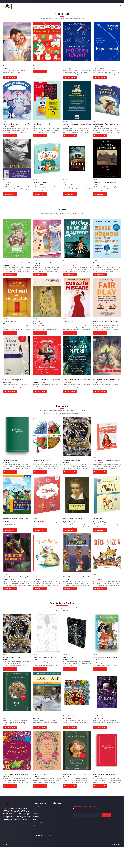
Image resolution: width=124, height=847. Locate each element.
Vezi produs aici (9, 77)
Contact (5, 845)
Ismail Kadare (36, 816)
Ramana (35, 810)
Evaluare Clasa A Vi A (39, 807)
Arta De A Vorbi (37, 823)
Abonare (107, 815)
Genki (34, 819)
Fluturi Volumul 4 (37, 826)
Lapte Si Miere (37, 829)
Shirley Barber (37, 832)
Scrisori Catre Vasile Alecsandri (42, 835)
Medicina (35, 813)
